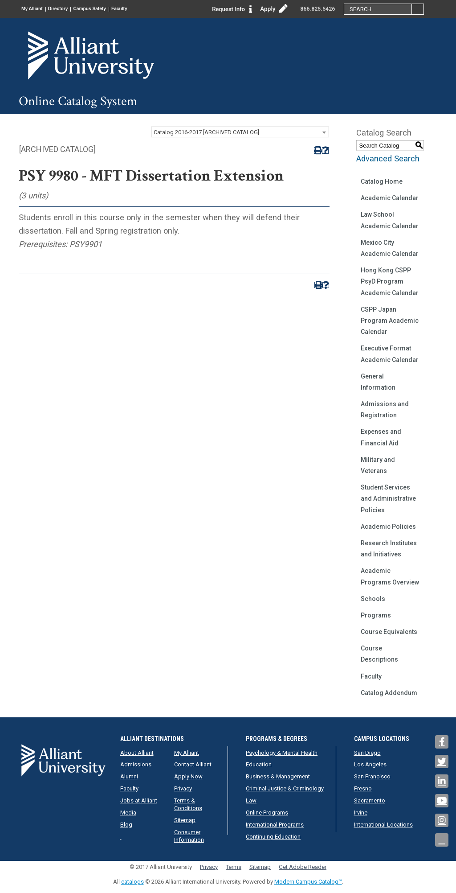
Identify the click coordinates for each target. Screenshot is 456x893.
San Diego (367, 752)
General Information (378, 382)
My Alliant (34, 9)
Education (259, 764)
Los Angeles (370, 764)
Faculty (138, 9)
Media (128, 812)
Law (251, 800)
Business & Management (278, 776)
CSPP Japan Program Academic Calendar (390, 320)
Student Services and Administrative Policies (388, 498)
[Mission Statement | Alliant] (63, 760)
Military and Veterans (378, 465)
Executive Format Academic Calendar (390, 354)
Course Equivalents (389, 631)
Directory (66, 9)
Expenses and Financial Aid (381, 437)
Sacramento (369, 800)
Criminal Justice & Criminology (285, 788)
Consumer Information (189, 836)
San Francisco (372, 776)
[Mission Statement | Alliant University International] (85, 55)
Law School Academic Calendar (390, 220)
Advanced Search (387, 158)
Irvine (360, 812)
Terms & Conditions (188, 804)
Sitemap (184, 820)
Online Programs (267, 812)
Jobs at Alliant (138, 800)
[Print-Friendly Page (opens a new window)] (317, 150)
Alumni (129, 776)
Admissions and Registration (385, 409)
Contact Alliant (193, 764)
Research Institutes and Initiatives (389, 548)
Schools (373, 598)
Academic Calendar (390, 198)
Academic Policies (388, 526)
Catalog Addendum (389, 692)
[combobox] (240, 132)
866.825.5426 (317, 9)
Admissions (135, 764)
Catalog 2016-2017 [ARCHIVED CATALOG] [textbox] (206, 132)
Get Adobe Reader (302, 867)
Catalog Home (382, 181)
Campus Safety (103, 9)
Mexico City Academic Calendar (390, 248)
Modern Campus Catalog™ (308, 881)
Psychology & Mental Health (282, 752)
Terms (233, 867)
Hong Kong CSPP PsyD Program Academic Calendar (390, 281)
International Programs (275, 824)
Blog (126, 824)
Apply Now (188, 776)
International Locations (383, 824)
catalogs (132, 881)
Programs (376, 615)
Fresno (363, 788)
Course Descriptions (379, 654)
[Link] (232, 8)
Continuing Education (273, 836)
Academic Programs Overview (390, 576)
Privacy (183, 788)
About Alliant (137, 752)
